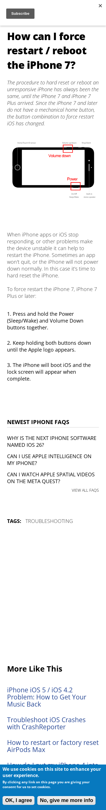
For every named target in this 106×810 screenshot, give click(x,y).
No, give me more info (66, 800)
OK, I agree (18, 800)
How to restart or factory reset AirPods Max (53, 746)
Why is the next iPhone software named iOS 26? (51, 441)
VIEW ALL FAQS (85, 490)
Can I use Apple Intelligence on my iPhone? (49, 459)
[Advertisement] (53, 594)
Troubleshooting (49, 521)
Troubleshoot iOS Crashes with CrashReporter (46, 723)
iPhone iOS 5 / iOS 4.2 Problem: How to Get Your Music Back (46, 697)
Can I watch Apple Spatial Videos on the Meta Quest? (51, 478)
